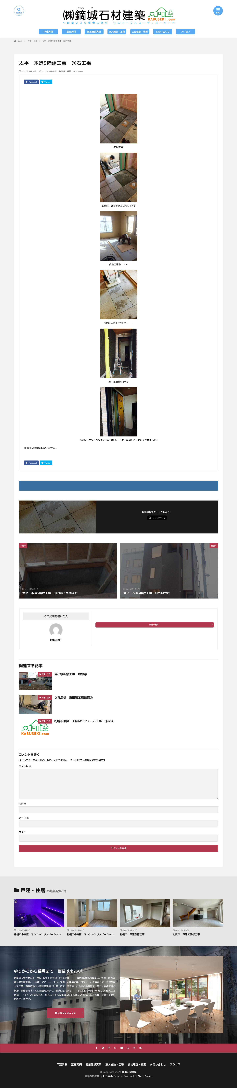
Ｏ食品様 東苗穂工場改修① (73, 698)
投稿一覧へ (154, 624)
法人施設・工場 (117, 31)
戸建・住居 (32, 41)
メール (24, 818)
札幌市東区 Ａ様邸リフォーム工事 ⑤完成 (84, 721)
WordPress (145, 1076)
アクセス (185, 31)
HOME (20, 41)
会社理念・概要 (140, 31)
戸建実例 (48, 31)
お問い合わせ (163, 31)
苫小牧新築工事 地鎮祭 (70, 674)
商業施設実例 (94, 31)
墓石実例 (71, 31)
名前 (22, 803)
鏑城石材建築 (129, 1072)
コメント (25, 766)
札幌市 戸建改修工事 (132, 934)
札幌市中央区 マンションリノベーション (37, 934)
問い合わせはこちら (65, 1012)
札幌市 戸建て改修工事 (186, 934)
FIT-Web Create (112, 1076)
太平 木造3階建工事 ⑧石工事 (56, 41)
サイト (22, 832)
